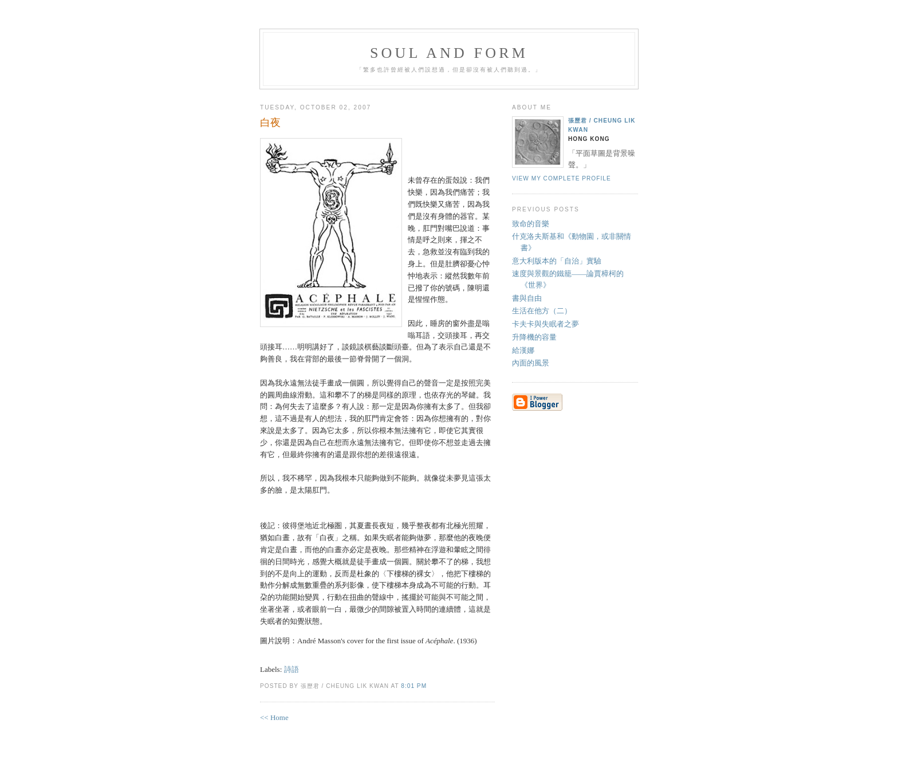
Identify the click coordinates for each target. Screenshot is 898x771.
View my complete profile (561, 178)
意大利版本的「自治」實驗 (556, 261)
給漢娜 (523, 350)
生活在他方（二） (542, 310)
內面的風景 (530, 363)
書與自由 (527, 298)
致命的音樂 (530, 223)
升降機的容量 (534, 337)
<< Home (274, 717)
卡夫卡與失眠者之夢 (545, 324)
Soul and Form (449, 53)
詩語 (291, 669)
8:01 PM (414, 686)
